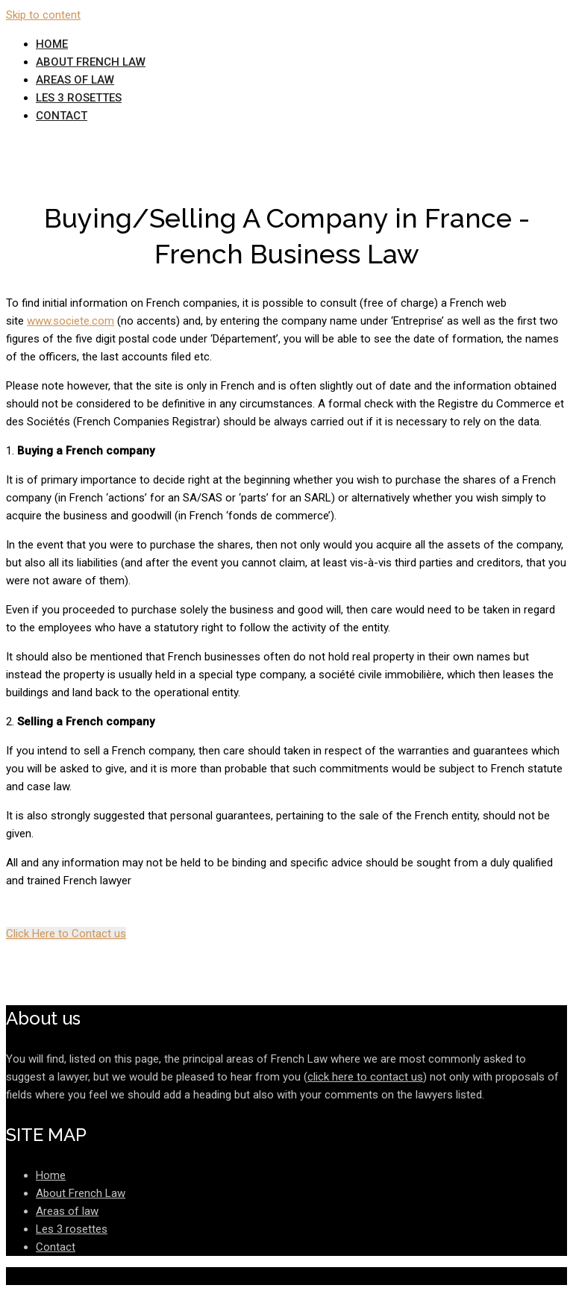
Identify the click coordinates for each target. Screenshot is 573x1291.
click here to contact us (365, 1077)
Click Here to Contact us (66, 933)
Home (52, 44)
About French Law (90, 62)
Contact (61, 115)
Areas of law (75, 80)
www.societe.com (70, 321)
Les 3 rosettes (79, 97)
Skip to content (43, 15)
